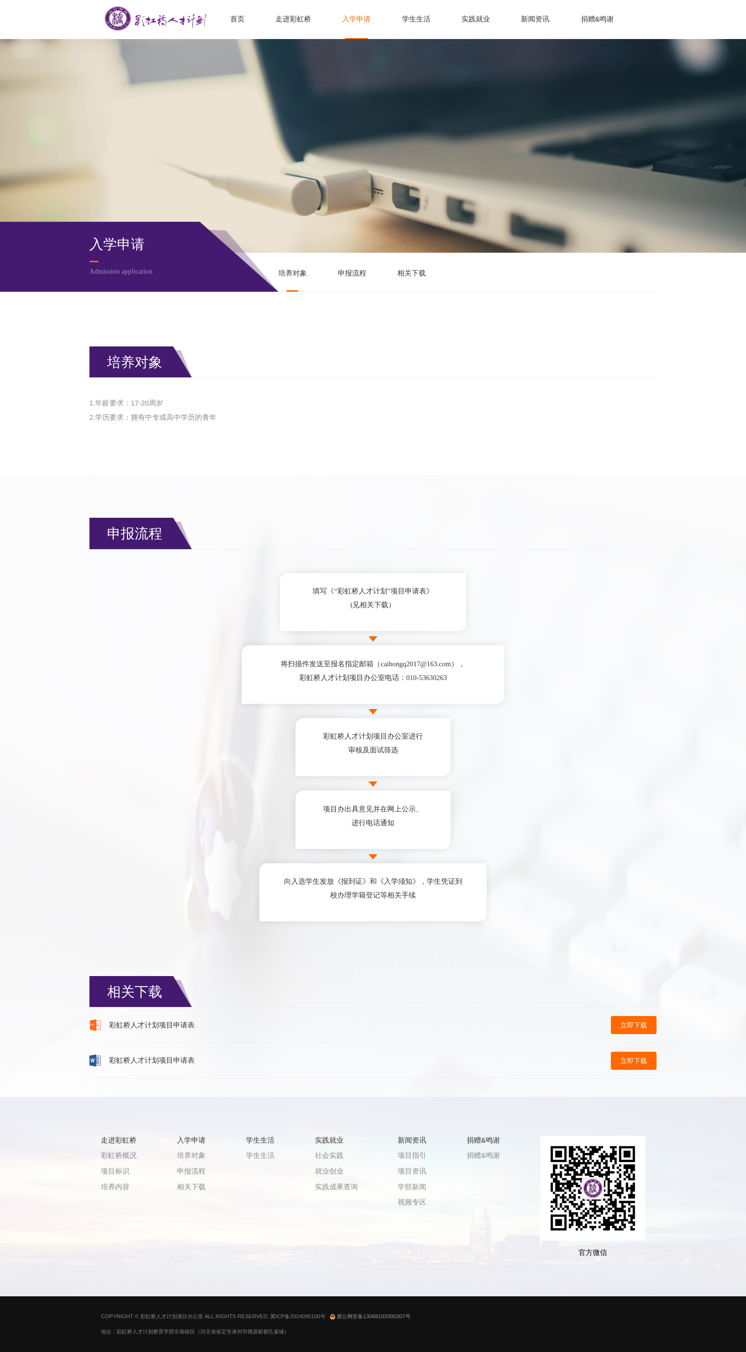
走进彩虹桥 (293, 19)
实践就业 (475, 19)
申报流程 (352, 273)
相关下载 (411, 273)
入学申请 (356, 19)
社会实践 (329, 1155)
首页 (237, 19)
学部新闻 (412, 1187)
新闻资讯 (535, 19)
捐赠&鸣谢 (597, 19)
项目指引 (412, 1155)
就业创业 (329, 1171)
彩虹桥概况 (119, 1155)
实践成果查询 (336, 1187)
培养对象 (292, 273)
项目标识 (115, 1171)
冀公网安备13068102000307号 (370, 1316)
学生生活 (416, 19)
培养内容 (115, 1187)
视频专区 (412, 1202)
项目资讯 (412, 1171)
